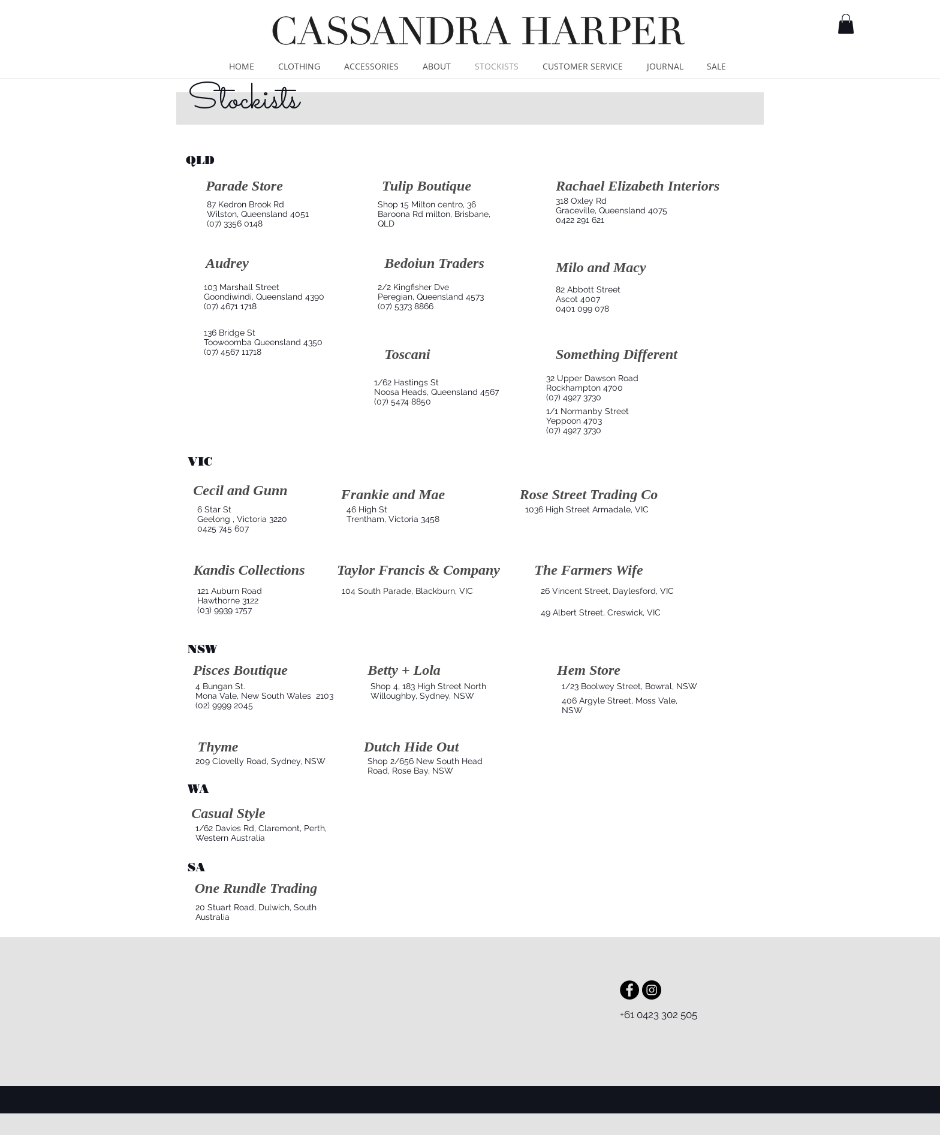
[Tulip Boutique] (426, 186)
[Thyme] (218, 747)
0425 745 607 (223, 528)
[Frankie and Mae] (393, 495)
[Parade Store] (244, 186)
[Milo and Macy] (601, 268)
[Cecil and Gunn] (240, 491)
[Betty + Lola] (404, 671)
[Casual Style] (228, 814)
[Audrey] (227, 264)
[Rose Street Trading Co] (589, 495)
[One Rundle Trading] (256, 889)
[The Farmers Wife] (588, 571)
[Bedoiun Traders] (434, 264)
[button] (845, 24)
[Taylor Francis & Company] (418, 571)
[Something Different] (616, 355)
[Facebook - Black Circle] (629, 990)
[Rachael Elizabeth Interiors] (637, 186)
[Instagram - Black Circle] (651, 990)
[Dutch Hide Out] (411, 747)
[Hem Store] (589, 671)
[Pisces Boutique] (240, 670)
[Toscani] (407, 355)
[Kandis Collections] (249, 571)
